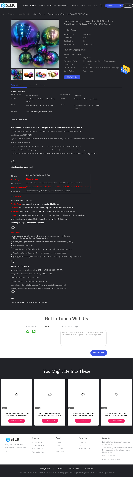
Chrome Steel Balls (38, 445)
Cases (89, 5)
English (128, 6)
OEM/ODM (82, 442)
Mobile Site (89, 469)
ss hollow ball (42, 302)
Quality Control (63, 5)
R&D (80, 445)
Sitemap (60, 469)
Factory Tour (51, 5)
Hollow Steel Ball (37, 449)
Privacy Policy (73, 469)
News (83, 5)
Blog (95, 5)
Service (58, 445)
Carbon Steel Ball (37, 442)
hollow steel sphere (18, 302)
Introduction (60, 451)
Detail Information (18, 85)
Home (25, 5)
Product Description (37, 85)
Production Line (84, 448)
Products (33, 5)
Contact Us (74, 5)
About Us (42, 5)
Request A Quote (114, 5)
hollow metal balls (31, 302)
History (58, 442)
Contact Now (72, 77)
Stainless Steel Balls (38, 452)
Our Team (59, 448)
